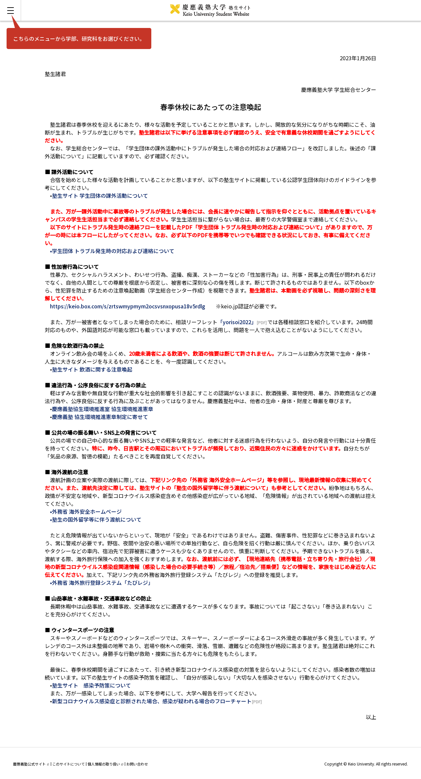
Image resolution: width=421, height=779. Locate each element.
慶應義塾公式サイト (31, 763)
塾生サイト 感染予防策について (91, 685)
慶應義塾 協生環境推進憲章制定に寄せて (100, 417)
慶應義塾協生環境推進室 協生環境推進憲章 (102, 409)
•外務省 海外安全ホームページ (86, 511)
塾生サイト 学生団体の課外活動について (100, 195)
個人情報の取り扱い (105, 763)
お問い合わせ (137, 763)
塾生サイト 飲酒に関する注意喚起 (92, 369)
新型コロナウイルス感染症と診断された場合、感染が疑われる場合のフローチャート (152, 701)
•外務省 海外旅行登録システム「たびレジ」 (101, 582)
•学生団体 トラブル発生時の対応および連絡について (112, 251)
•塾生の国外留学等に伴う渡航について (95, 519)
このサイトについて (68, 763)
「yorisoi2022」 (237, 322)
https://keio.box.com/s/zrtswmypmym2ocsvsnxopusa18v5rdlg (127, 306)
